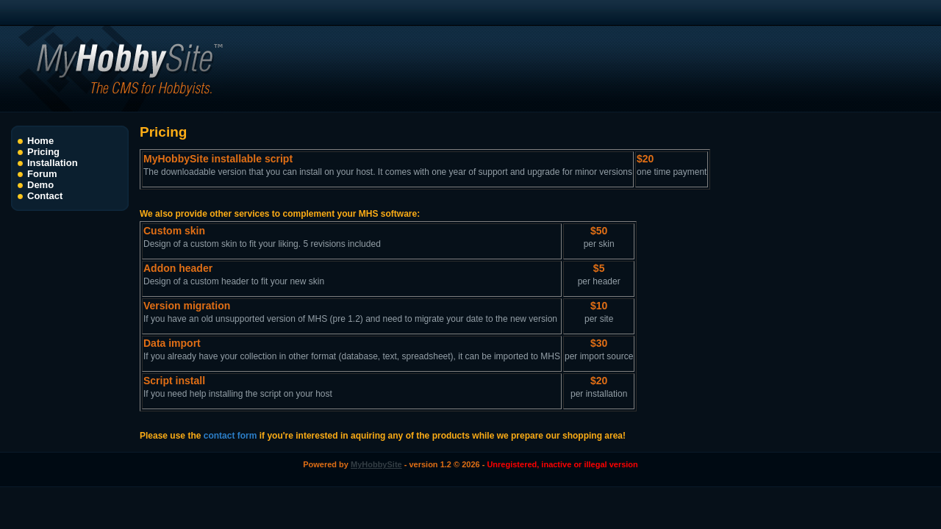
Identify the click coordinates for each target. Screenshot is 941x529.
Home (40, 140)
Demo (40, 184)
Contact (44, 195)
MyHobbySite (376, 464)
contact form (230, 436)
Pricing (43, 151)
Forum (42, 173)
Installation (52, 162)
